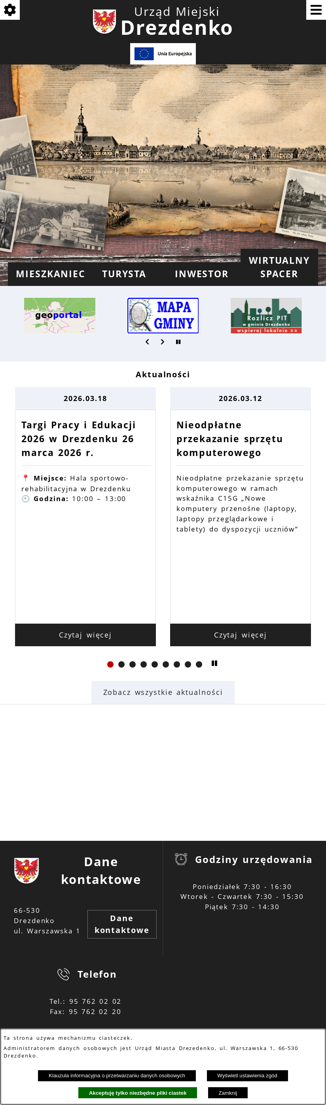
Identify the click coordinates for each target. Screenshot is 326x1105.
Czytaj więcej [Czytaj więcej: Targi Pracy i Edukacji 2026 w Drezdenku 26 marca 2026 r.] (85, 635)
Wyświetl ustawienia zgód (247, 1076)
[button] (148, 342)
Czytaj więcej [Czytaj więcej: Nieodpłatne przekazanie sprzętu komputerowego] (240, 635)
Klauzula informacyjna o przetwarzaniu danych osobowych (117, 1076)
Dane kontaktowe (122, 924)
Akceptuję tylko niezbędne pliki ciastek (138, 1093)
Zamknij (227, 1093)
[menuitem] (46, 274)
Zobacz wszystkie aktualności (163, 692)
